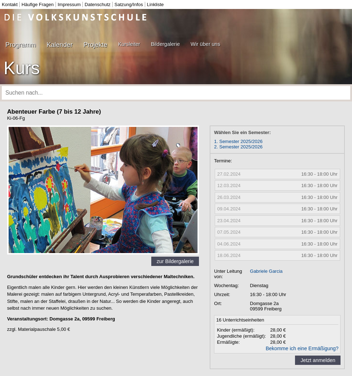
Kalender (60, 44)
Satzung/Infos (128, 4)
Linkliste (155, 4)
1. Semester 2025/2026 (238, 141)
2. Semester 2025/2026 (238, 146)
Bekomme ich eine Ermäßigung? (302, 348)
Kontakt (10, 4)
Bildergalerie (165, 44)
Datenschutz (97, 4)
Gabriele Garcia (266, 271)
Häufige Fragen (38, 4)
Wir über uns (205, 44)
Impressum (69, 4)
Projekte (96, 44)
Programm (20, 44)
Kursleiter (129, 44)
